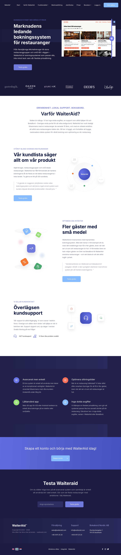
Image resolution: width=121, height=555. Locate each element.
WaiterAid (71, 549)
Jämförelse (69, 5)
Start (18, 5)
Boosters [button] (87, 5)
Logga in (97, 5)
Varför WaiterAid (29, 5)
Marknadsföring (56, 5)
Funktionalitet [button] (42, 5)
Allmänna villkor (53, 549)
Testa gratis (22, 67)
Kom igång (111, 5)
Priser (79, 5)
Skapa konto (60, 458)
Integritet (64, 549)
